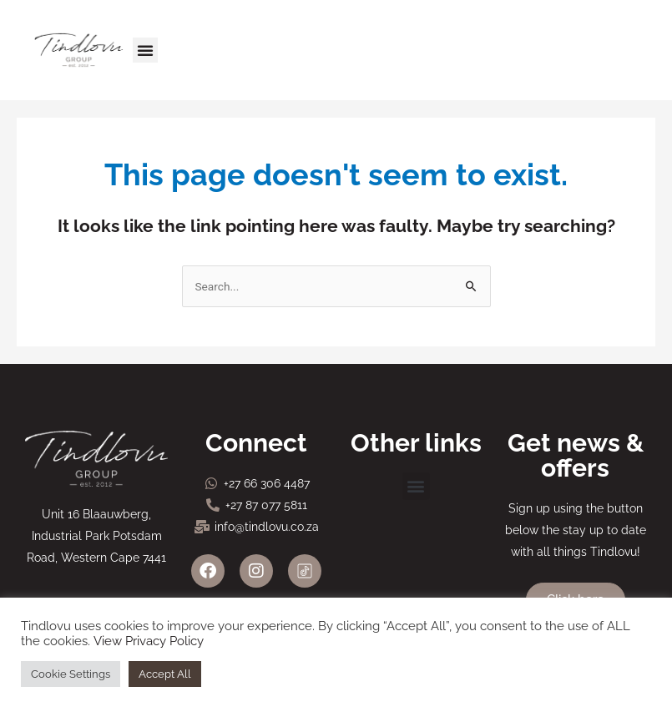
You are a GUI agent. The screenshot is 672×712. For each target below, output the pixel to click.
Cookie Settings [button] (70, 674)
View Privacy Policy (148, 641)
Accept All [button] (165, 674)
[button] (145, 50)
